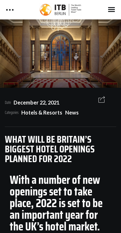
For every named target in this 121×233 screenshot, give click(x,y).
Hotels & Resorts (41, 112)
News (72, 112)
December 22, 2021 (36, 102)
